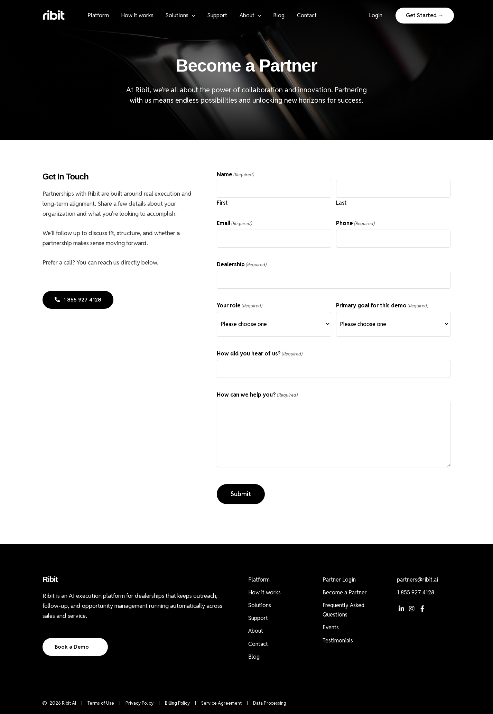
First (222, 202)
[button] (189, 15)
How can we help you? (257, 395)
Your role (239, 305)
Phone (355, 223)
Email (234, 223)
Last (341, 202)
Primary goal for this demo (382, 305)
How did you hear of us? (260, 354)
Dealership (242, 264)
